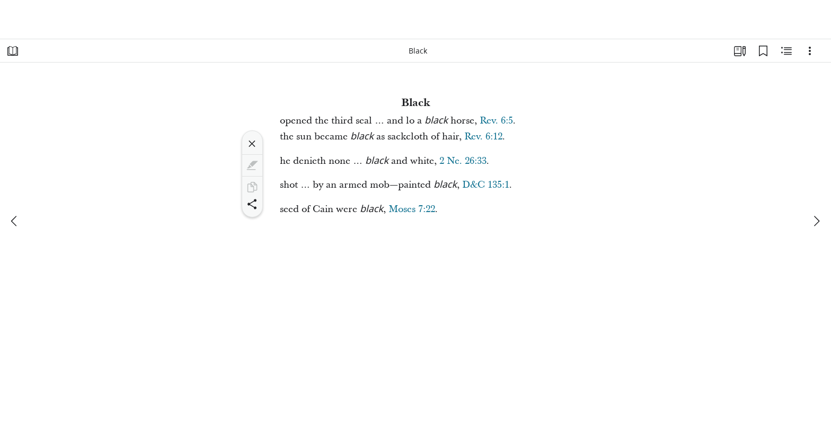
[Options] (809, 51)
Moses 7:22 (411, 209)
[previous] (14, 221)
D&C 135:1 (485, 184)
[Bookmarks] (763, 51)
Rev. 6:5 (496, 120)
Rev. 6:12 (483, 136)
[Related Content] (786, 51)
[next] (816, 221)
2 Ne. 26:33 (463, 161)
